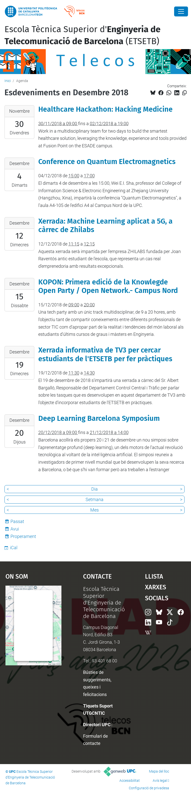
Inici (7, 81)
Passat (17, 521)
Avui (14, 528)
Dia (94, 489)
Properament (23, 536)
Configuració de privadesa (149, 788)
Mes (94, 510)
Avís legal (160, 781)
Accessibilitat (129, 781)
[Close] (181, 11)
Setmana (94, 499)
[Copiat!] (184, 93)
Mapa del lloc (159, 771)
